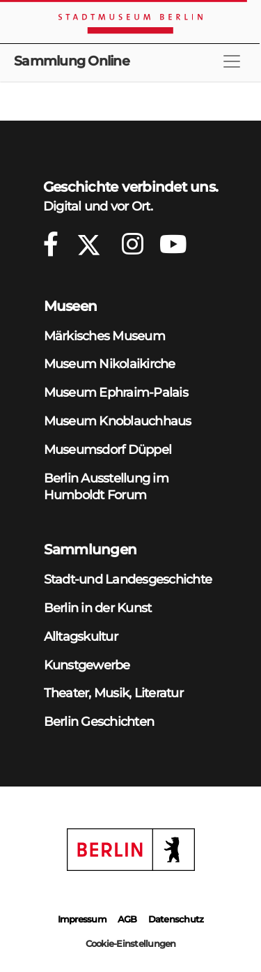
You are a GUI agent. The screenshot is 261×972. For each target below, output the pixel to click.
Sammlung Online (71, 61)
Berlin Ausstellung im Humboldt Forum (106, 487)
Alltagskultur (81, 636)
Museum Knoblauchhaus (117, 420)
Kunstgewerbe (87, 665)
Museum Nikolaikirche (109, 363)
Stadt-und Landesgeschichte (128, 579)
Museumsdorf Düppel (108, 449)
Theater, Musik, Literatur (113, 692)
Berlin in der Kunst (98, 607)
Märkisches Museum (104, 335)
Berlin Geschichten (99, 721)
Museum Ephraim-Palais (116, 392)
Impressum (82, 919)
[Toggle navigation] (231, 61)
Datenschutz (176, 919)
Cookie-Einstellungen (131, 943)
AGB (127, 919)
